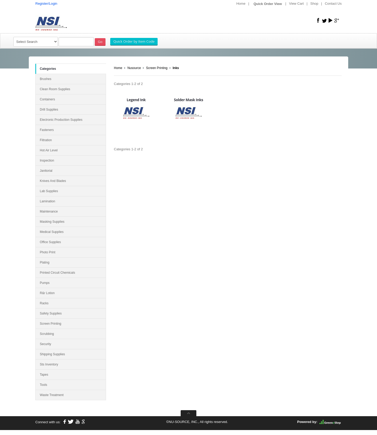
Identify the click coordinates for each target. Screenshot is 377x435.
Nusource (134, 68)
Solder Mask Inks (188, 99)
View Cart (296, 3)
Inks (176, 68)
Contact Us (333, 3)
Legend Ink (136, 99)
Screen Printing (157, 68)
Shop (314, 3)
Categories (48, 69)
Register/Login (46, 3)
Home (241, 3)
